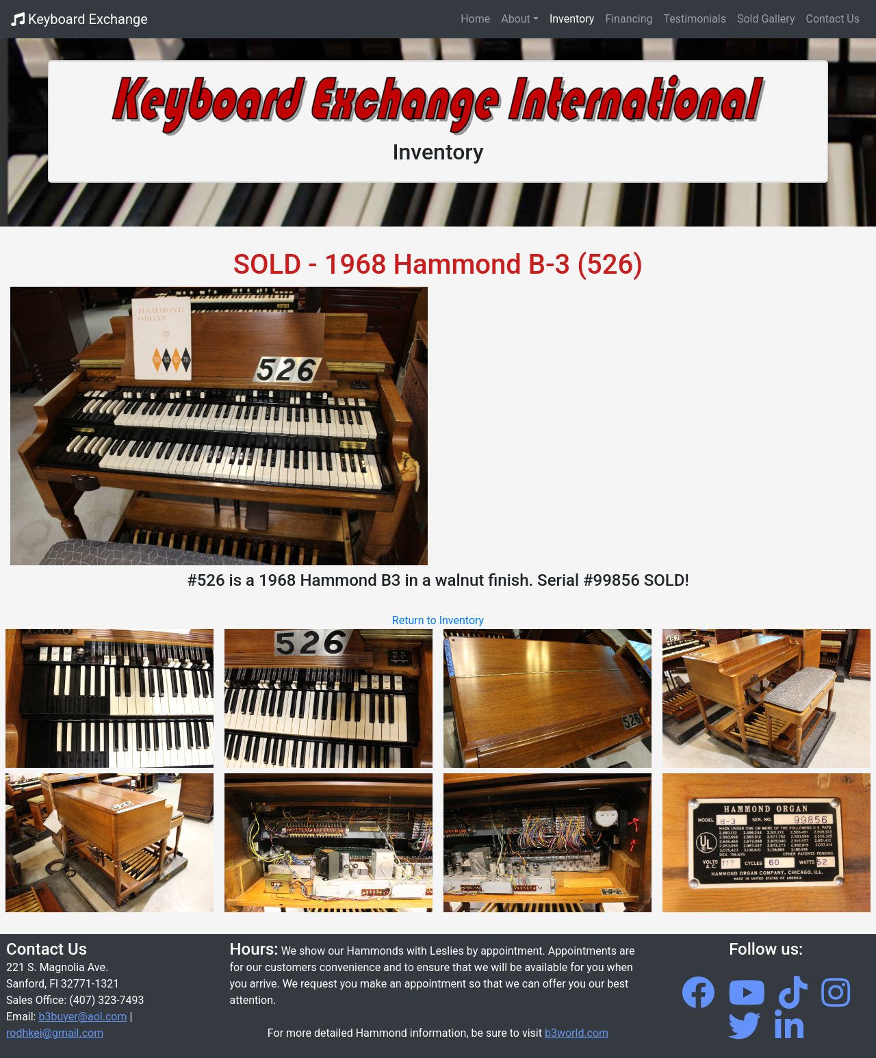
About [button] (515, 18)
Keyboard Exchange (79, 19)
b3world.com (576, 1033)
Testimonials (695, 18)
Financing (628, 18)
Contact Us (833, 18)
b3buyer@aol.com (82, 1016)
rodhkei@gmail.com (54, 1033)
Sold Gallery (766, 18)
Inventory (572, 18)
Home (478, 17)
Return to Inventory (438, 620)
